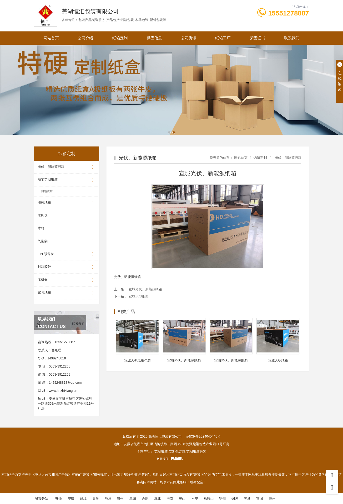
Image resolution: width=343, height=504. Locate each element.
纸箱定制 (120, 38)
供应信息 (154, 38)
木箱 (67, 228)
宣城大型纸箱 (139, 296)
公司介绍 (85, 38)
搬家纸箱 (67, 203)
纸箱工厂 (223, 38)
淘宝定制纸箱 (67, 180)
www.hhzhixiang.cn (63, 391)
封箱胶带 (47, 191)
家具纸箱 (67, 293)
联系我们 (291, 38)
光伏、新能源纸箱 (67, 167)
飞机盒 (67, 280)
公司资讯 (188, 38)
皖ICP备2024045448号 (204, 436)
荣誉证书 (257, 38)
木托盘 (67, 215)
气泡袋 (67, 241)
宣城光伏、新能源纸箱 (145, 289)
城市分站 (41, 498)
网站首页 (51, 38)
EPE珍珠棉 (67, 254)
